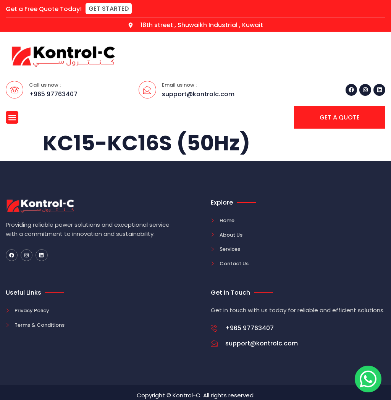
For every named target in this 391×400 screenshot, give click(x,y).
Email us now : (179, 85)
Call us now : (45, 85)
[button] (109, 8)
